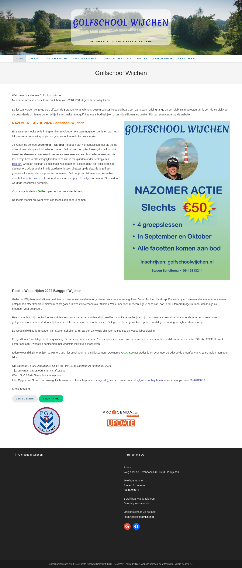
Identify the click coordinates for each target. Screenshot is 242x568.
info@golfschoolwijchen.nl (148, 380)
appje (75, 178)
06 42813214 (131, 490)
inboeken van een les (35, 178)
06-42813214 (197, 380)
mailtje (85, 178)
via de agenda (99, 380)
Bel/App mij (51, 398)
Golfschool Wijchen (121, 22)
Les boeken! (25, 398)
